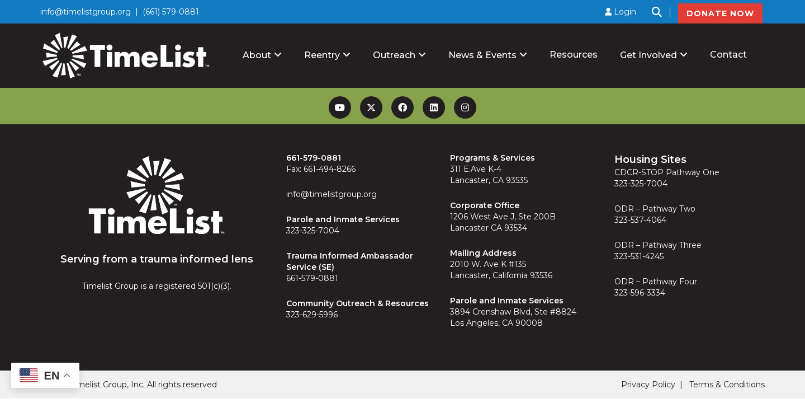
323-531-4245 (639, 256)
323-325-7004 (312, 231)
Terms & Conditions (727, 384)
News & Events (482, 55)
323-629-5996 (312, 315)
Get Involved (648, 55)
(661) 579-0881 (171, 12)
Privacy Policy (648, 384)
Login (620, 12)
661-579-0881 (312, 278)
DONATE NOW (720, 13)
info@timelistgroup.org (85, 12)
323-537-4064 (640, 220)
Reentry (322, 55)
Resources (574, 54)
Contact (728, 54)
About (257, 55)
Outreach (394, 55)
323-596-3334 (639, 293)
